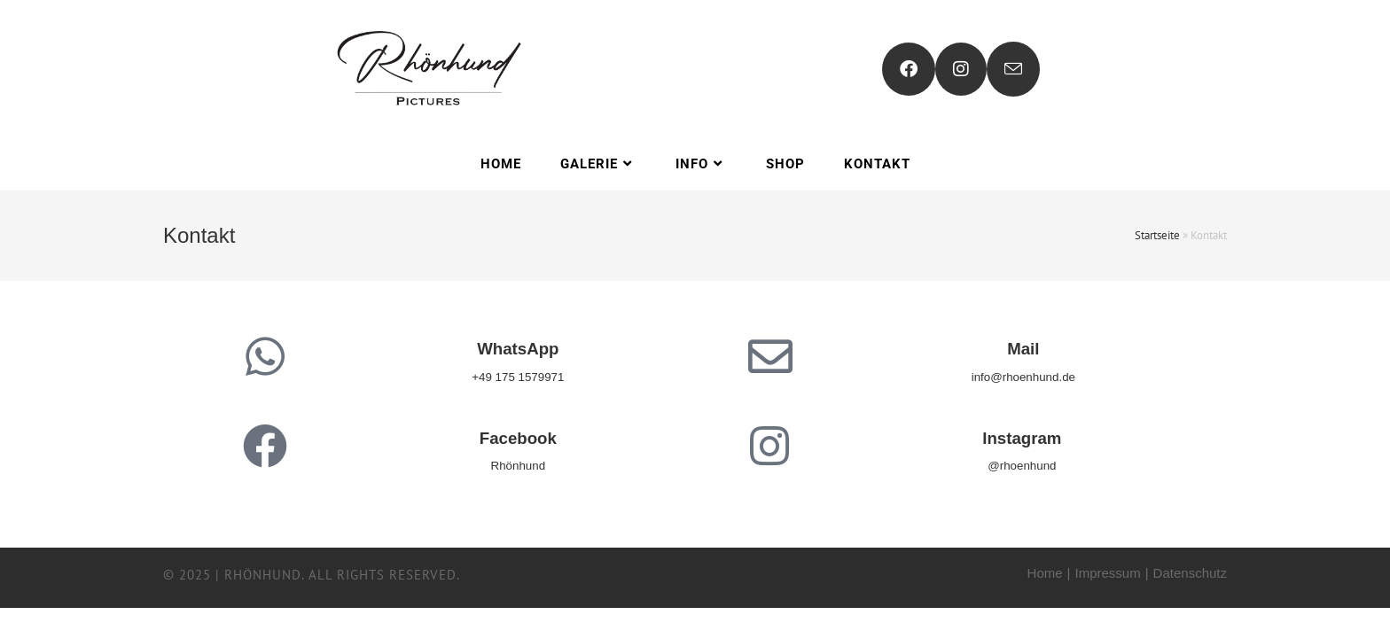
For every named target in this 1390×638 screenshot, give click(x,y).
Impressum (1108, 572)
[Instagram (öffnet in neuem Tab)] (961, 69)
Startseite (1157, 235)
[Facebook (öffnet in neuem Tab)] (908, 69)
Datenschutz (1190, 572)
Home (1045, 572)
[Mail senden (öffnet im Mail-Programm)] (1013, 69)
